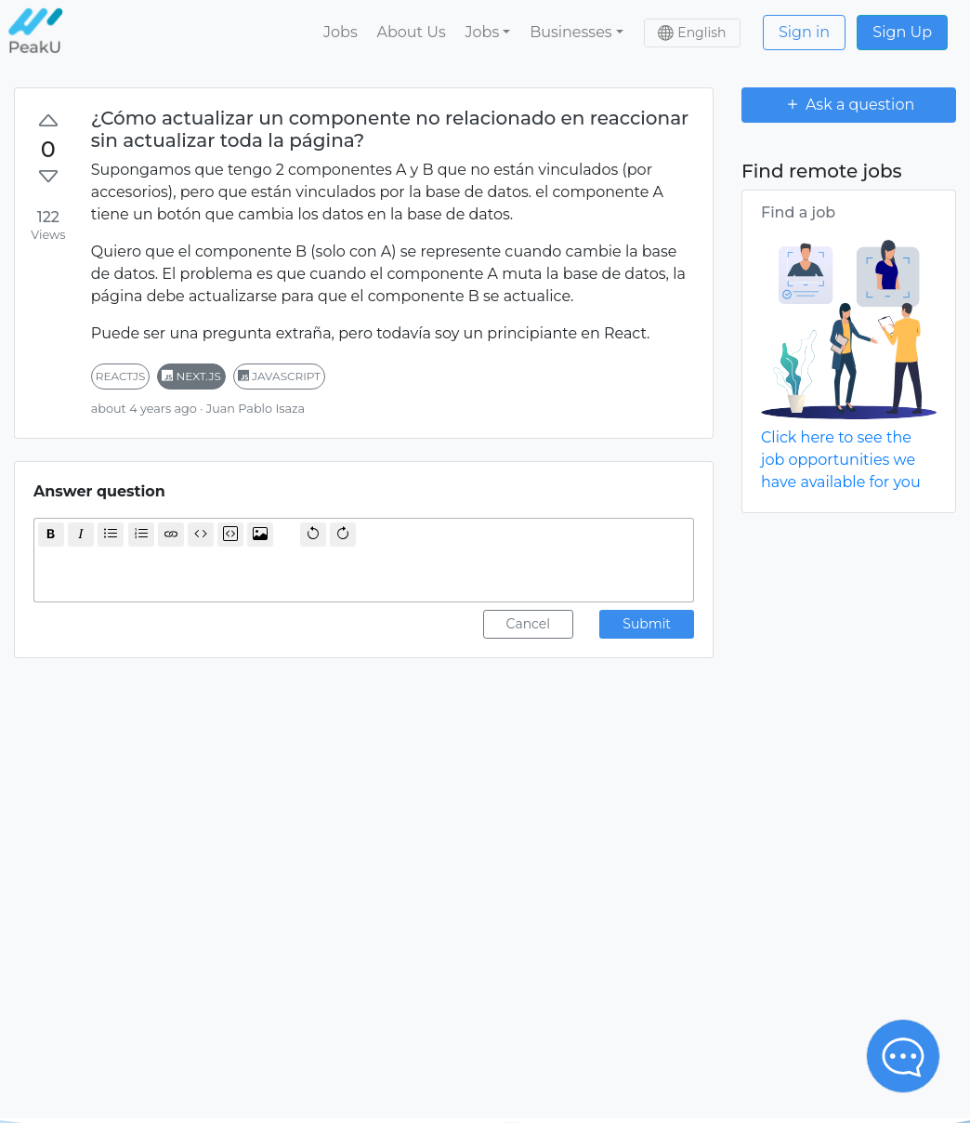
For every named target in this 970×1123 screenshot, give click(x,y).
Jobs (340, 32)
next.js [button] (191, 376)
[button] (488, 32)
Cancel (528, 623)
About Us (410, 32)
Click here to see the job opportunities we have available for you (841, 460)
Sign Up (902, 32)
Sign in (804, 32)
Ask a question (849, 104)
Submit (647, 623)
